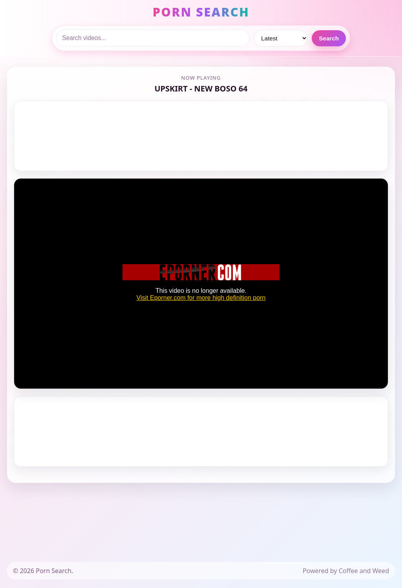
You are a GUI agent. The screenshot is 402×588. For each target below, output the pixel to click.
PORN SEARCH (201, 12)
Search (329, 38)
